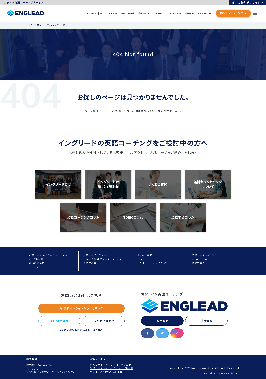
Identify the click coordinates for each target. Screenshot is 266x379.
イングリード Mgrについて (152, 263)
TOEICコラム (133, 217)
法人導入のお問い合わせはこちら (81, 330)
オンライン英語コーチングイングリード (45, 25)
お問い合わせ (103, 321)
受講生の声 (144, 13)
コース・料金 (90, 13)
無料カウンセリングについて (207, 184)
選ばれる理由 (128, 13)
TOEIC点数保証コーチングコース (102, 259)
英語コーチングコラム (83, 217)
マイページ (204, 13)
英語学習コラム (182, 217)
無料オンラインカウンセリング (81, 308)
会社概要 (189, 13)
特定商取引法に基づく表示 (229, 373)
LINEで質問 (59, 321)
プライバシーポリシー (208, 373)
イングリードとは (108, 13)
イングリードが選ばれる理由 (108, 184)
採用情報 (206, 320)
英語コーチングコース (95, 255)
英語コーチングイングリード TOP (48, 255)
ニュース (142, 259)
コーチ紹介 (159, 13)
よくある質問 (174, 13)
